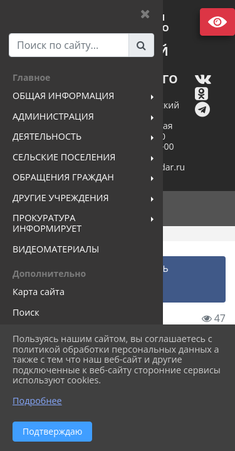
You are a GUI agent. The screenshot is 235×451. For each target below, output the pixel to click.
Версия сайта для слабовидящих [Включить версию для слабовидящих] (217, 22)
